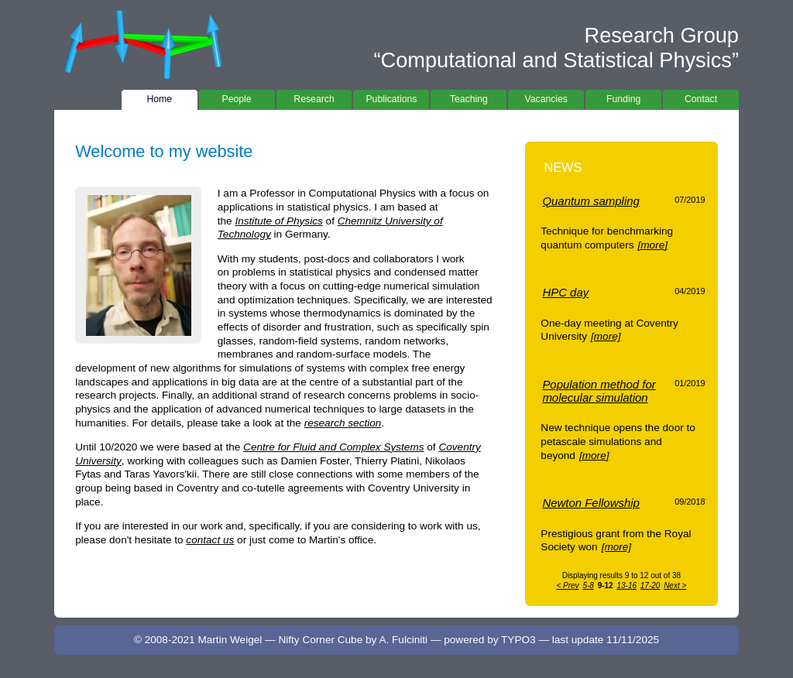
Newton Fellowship (591, 502)
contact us (210, 540)
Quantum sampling (591, 200)
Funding (623, 97)
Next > (675, 585)
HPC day (565, 292)
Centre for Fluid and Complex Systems (333, 447)
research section (343, 423)
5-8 (587, 585)
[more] (652, 245)
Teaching (468, 97)
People (237, 97)
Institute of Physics (278, 221)
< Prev (567, 585)
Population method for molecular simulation (598, 391)
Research (314, 97)
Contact (701, 97)
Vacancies (546, 97)
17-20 (650, 585)
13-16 (626, 585)
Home (159, 97)
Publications (391, 97)
